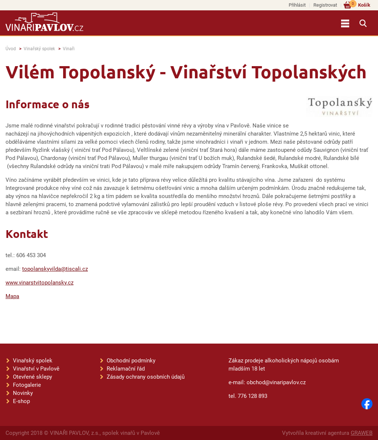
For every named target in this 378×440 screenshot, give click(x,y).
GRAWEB (361, 433)
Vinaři (69, 48)
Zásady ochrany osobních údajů (146, 377)
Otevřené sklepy (32, 377)
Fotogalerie (27, 385)
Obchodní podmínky (131, 360)
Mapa (12, 296)
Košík (359, 4)
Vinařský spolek (39, 48)
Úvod (11, 48)
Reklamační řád (126, 368)
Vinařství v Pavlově (36, 368)
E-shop (21, 401)
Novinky (23, 393)
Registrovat (325, 5)
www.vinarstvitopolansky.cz (39, 282)
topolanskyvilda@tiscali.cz (55, 269)
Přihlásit (297, 5)
